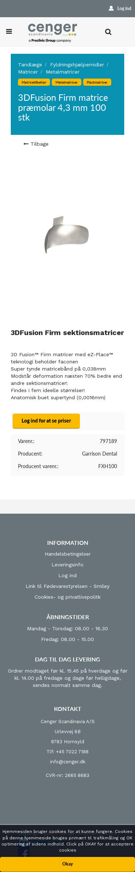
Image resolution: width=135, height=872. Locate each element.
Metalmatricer (63, 72)
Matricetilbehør (34, 82)
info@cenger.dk (67, 761)
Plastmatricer (97, 82)
